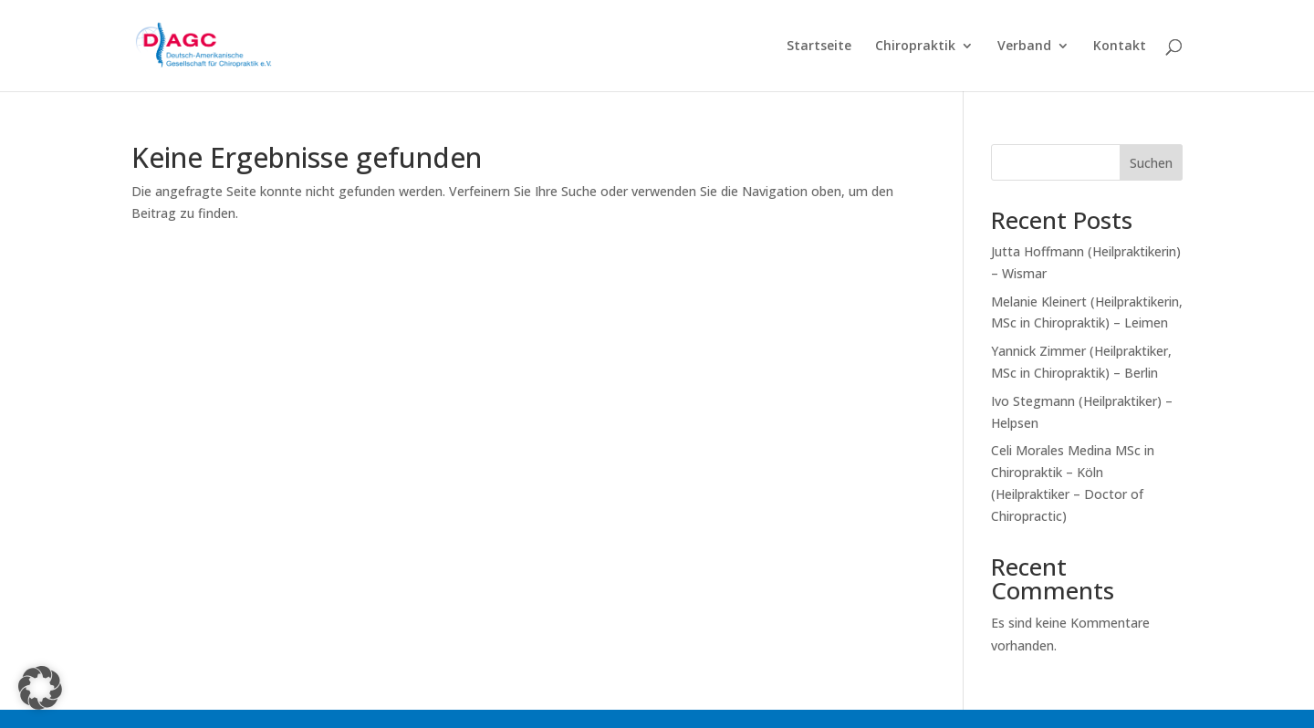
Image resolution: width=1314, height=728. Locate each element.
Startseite (819, 46)
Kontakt (1119, 46)
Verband (1024, 46)
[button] (40, 688)
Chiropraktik (915, 46)
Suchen (1151, 163)
